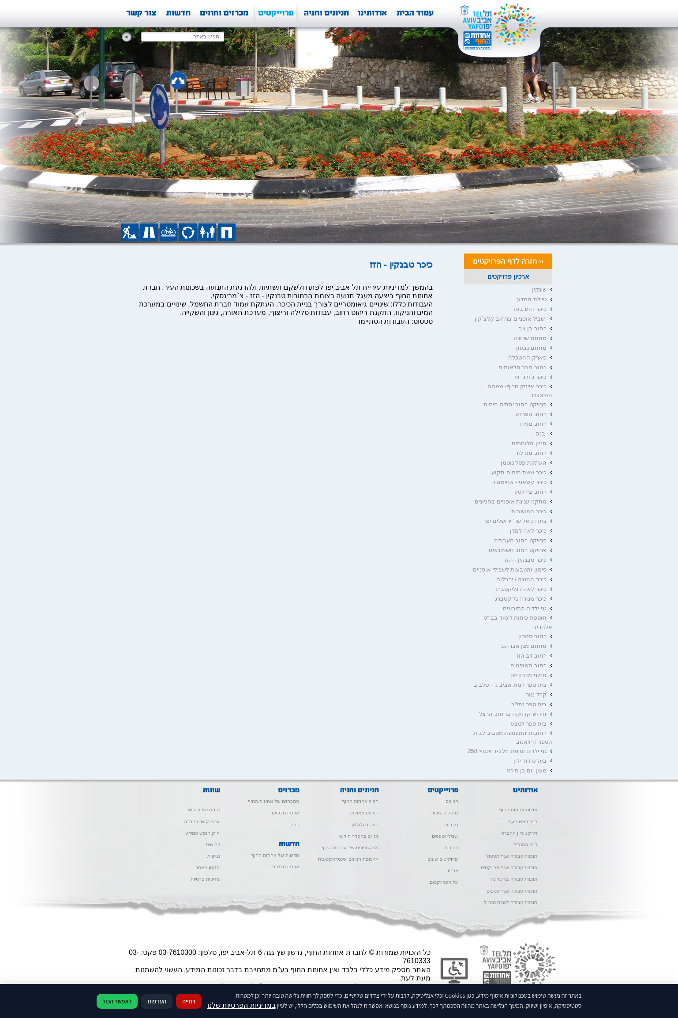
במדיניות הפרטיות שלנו (241, 1005)
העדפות (156, 1001)
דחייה (188, 1001)
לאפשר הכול (117, 1001)
